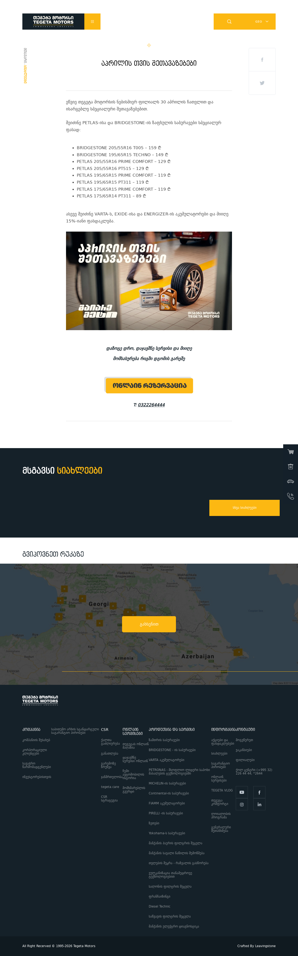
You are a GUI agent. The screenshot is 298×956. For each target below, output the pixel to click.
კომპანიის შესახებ (36, 740)
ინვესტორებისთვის (36, 777)
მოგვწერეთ (244, 740)
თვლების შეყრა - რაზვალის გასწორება (179, 863)
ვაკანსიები (244, 750)
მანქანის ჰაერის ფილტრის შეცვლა (175, 843)
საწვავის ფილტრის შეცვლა (170, 916)
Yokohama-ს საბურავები (167, 833)
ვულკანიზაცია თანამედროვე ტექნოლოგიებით (170, 874)
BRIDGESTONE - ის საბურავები (172, 750)
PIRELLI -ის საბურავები (166, 813)
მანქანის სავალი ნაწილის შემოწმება (177, 853)
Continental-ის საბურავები (169, 793)
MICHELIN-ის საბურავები (167, 783)
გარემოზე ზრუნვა (108, 765)
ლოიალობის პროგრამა (221, 815)
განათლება (109, 753)
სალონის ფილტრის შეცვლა (170, 886)
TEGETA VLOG (222, 790)
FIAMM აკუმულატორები (167, 803)
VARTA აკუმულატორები (166, 760)
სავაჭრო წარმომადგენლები (36, 765)
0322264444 (151, 405)
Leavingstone (265, 946)
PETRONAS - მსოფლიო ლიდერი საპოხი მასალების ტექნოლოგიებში (179, 771)
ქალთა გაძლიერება (110, 741)
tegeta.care (110, 787)
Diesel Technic (159, 906)
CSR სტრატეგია (109, 798)
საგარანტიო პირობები (220, 765)
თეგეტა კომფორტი (219, 802)
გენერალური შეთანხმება (221, 829)
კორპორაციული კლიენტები (34, 751)
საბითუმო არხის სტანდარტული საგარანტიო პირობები (75, 731)
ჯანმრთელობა (112, 777)
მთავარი (25, 55)
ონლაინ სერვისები (219, 778)
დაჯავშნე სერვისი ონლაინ (135, 759)
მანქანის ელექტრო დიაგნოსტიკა (174, 926)
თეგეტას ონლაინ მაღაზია (136, 745)
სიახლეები (219, 753)
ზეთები (154, 823)
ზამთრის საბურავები (164, 740)
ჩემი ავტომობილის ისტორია (133, 774)
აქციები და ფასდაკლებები (222, 741)
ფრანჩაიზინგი (159, 896)
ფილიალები (245, 760)
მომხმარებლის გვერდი (134, 789)
